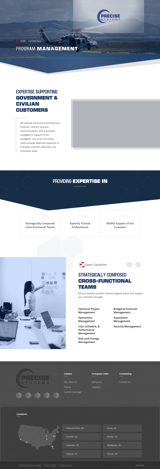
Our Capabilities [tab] (95, 21)
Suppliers (96, 386)
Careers (118, 21)
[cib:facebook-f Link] (56, 395)
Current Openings (72, 391)
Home (21, 42)
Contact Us (124, 381)
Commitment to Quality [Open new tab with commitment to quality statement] (29, 465)
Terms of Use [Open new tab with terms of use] (65, 465)
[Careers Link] (118, 21)
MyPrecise (97, 381)
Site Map (139, 465)
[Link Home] (34, 17)
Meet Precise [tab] (69, 21)
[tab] (135, 21)
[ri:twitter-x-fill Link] (19, 395)
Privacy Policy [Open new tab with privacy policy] (50, 465)
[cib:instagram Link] (37, 395)
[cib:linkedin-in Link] (47, 395)
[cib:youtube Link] (28, 395)
